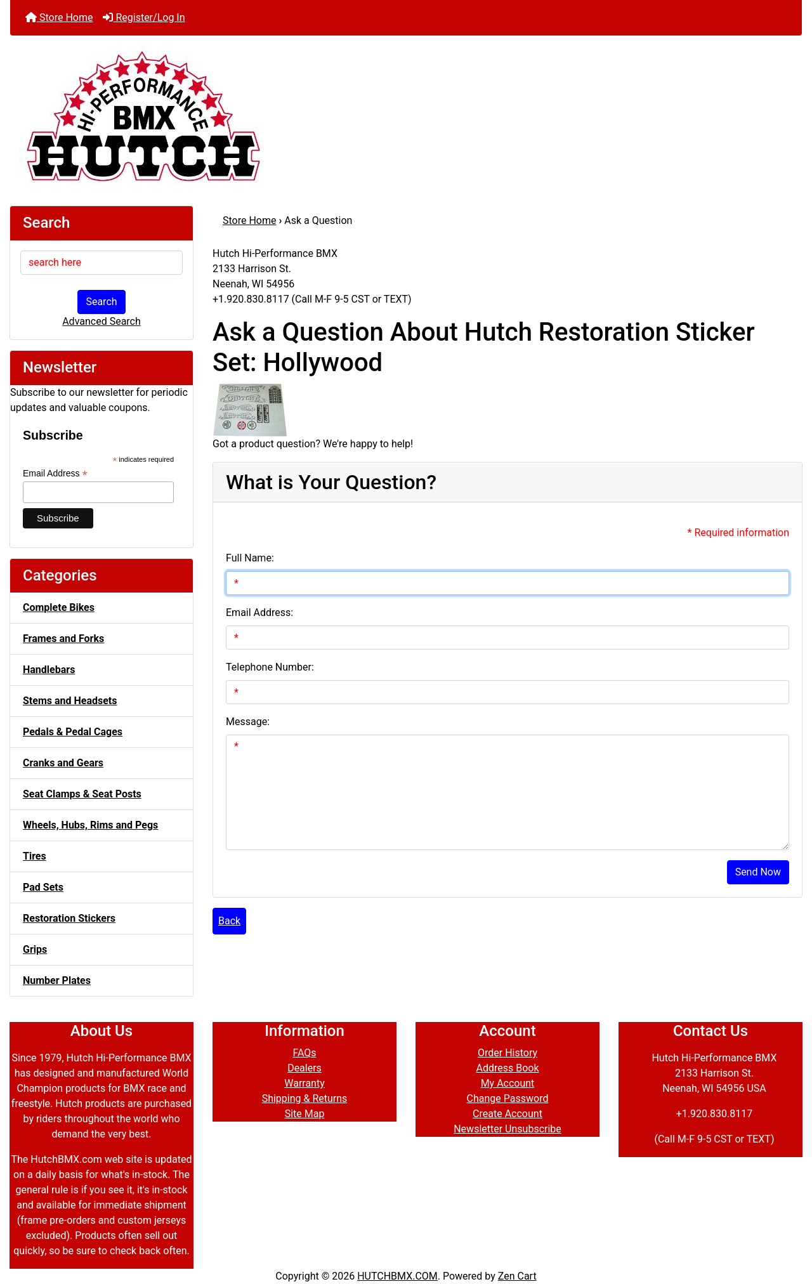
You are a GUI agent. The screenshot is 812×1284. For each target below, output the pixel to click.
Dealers (304, 1068)
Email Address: (259, 612)
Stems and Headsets (70, 701)
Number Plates (57, 980)
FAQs (304, 1053)
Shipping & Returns (305, 1098)
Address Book (507, 1068)
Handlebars (49, 670)
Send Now (758, 872)
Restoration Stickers (69, 918)
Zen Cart (517, 1276)
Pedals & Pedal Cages (72, 732)
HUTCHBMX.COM (397, 1276)
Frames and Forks (63, 638)
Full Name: (250, 558)
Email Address (55, 474)
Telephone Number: (270, 667)
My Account (508, 1083)
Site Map (305, 1114)
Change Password (508, 1098)
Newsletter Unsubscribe (507, 1129)
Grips (35, 949)
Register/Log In (144, 17)
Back (229, 921)
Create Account (507, 1114)
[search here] (101, 263)
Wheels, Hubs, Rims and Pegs (90, 825)
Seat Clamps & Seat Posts (82, 794)
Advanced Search (101, 321)
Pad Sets (43, 887)
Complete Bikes (59, 607)
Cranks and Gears (63, 763)
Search (101, 302)
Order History (507, 1053)
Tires (34, 856)
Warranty (304, 1083)
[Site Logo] (406, 115)
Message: (248, 722)
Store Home (59, 17)
